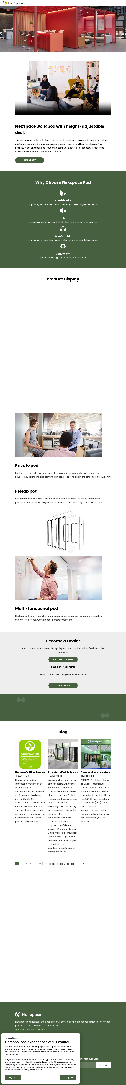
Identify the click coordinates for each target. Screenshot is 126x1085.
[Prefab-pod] (67, 532)
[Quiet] (63, 211)
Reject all (13, 1077)
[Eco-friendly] (63, 193)
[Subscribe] (103, 1065)
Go (83, 863)
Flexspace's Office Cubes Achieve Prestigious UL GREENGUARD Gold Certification (30, 772)
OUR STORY (29, 160)
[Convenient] (63, 246)
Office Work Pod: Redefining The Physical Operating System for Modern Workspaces (63, 772)
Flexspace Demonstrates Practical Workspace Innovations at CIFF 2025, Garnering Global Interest (96, 772)
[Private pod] (58, 435)
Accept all (68, 1077)
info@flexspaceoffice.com (30, 1029)
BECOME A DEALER (63, 659)
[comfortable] (63, 228)
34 (39, 863)
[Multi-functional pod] (58, 578)
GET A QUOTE (63, 685)
